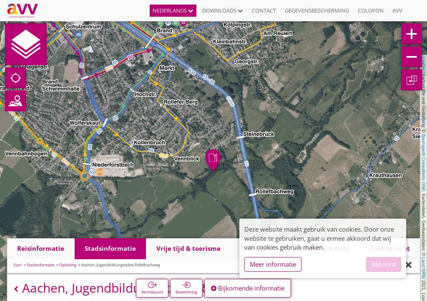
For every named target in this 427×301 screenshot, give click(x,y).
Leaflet (423, 63)
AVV (397, 10)
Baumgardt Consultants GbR (423, 162)
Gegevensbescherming (317, 10)
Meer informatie (273, 264)
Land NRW (423, 268)
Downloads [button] (222, 10)
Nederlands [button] (173, 10)
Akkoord (384, 264)
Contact (264, 10)
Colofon (371, 10)
